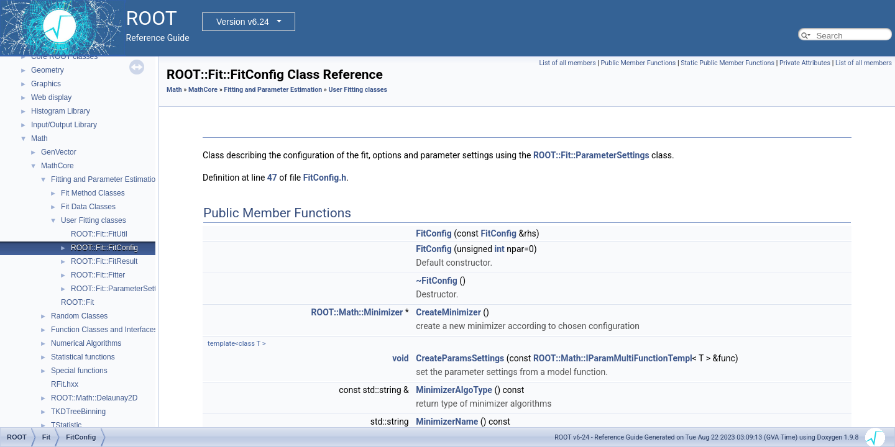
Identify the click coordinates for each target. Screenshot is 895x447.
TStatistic (66, 425)
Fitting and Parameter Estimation (105, 179)
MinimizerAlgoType (454, 390)
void (400, 358)
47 (272, 178)
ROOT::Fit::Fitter (98, 275)
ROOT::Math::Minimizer (357, 312)
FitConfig (434, 233)
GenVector (58, 152)
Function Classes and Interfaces (104, 329)
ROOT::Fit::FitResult (104, 261)
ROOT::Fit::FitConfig (104, 247)
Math (39, 138)
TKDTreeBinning (78, 411)
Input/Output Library (64, 124)
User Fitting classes (93, 220)
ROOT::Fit (77, 302)
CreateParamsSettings (460, 358)
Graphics (46, 83)
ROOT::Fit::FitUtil (99, 234)
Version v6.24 (242, 22)
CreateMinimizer (448, 312)
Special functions (79, 370)
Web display (51, 97)
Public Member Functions (638, 63)
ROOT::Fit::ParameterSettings (120, 288)
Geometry (47, 70)
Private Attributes (804, 63)
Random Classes (79, 316)
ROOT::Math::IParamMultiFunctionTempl (612, 358)
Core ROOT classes (64, 56)
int (500, 249)
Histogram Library (60, 111)
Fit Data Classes (88, 206)
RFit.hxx (64, 384)
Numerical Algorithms (86, 343)
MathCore (57, 165)
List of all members (567, 63)
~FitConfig (436, 281)
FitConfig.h (324, 178)
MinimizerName (447, 422)
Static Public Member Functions (727, 63)
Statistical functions (83, 357)
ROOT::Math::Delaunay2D (94, 398)
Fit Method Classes (93, 193)
